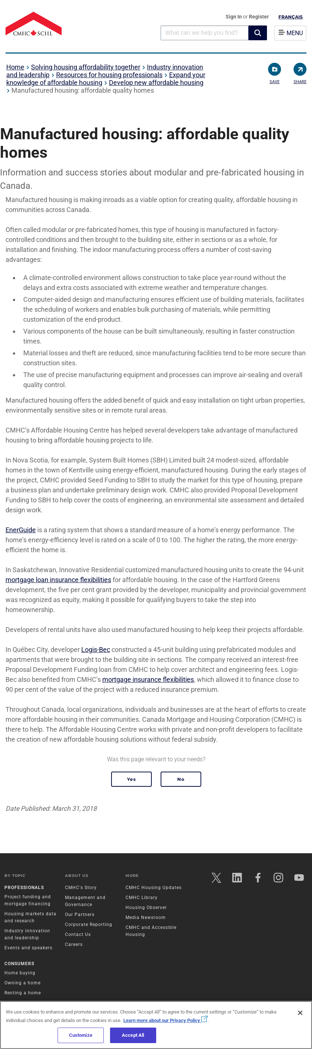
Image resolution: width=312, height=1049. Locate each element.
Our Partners (80, 915)
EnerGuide (21, 530)
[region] (156, 1025)
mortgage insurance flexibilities (148, 679)
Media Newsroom (146, 918)
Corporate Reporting (89, 925)
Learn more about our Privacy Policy (165, 1020)
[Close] (300, 1013)
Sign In (234, 17)
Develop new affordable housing (156, 82)
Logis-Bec (95, 649)
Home (15, 67)
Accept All (133, 1035)
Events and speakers (30, 948)
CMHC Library (142, 898)
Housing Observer (146, 908)
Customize (80, 1035)
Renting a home (24, 994)
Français (290, 17)
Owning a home (24, 984)
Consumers (20, 965)
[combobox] (204, 33)
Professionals (25, 888)
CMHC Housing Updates (154, 888)
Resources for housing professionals (109, 75)
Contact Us (79, 935)
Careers (74, 945)
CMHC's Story (81, 888)
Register (259, 17)
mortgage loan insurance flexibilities (58, 580)
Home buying (21, 974)
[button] (257, 32)
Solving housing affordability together (85, 67)
